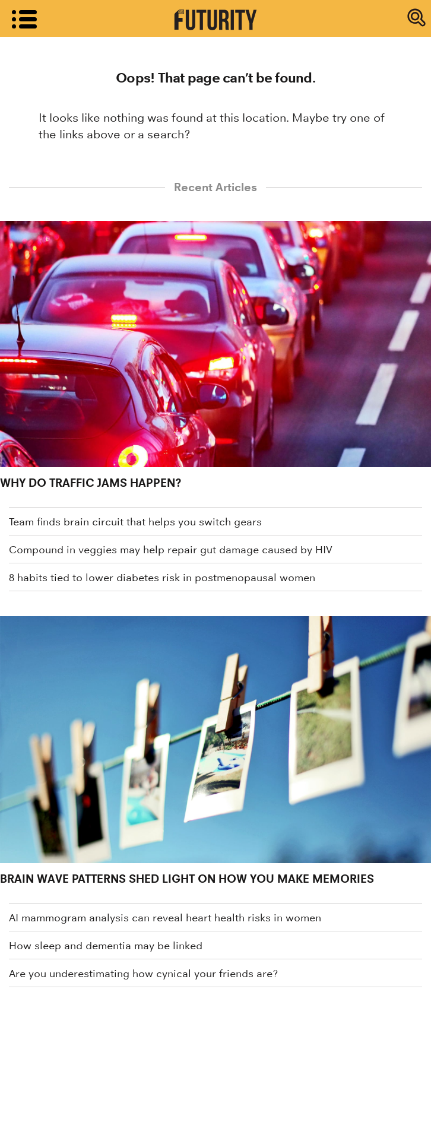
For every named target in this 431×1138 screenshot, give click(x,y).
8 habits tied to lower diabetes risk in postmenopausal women (162, 578)
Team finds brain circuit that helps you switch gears (135, 522)
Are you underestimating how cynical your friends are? (143, 973)
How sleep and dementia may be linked (105, 946)
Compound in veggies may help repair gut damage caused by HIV (170, 550)
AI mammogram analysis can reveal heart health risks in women (165, 918)
